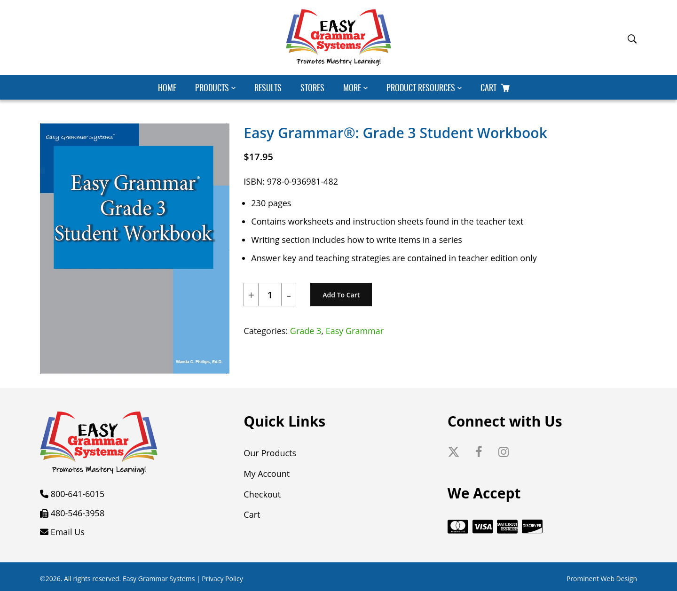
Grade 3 (306, 330)
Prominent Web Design (602, 578)
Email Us (68, 531)
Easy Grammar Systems (159, 578)
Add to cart (341, 294)
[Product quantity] (270, 295)
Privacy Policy (222, 578)
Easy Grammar (355, 330)
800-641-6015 (78, 493)
